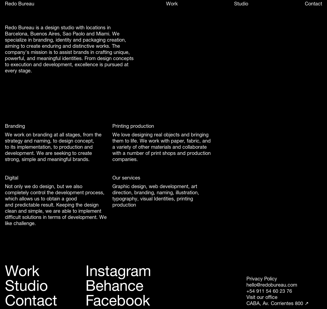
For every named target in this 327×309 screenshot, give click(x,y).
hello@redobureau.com (271, 285)
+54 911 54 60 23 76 (269, 291)
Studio (241, 4)
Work (172, 4)
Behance (114, 285)
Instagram (118, 270)
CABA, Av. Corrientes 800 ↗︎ (277, 303)
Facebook (118, 300)
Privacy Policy (261, 279)
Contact (313, 4)
